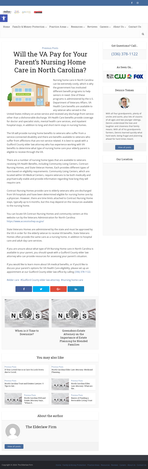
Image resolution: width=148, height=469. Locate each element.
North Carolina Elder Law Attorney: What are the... (81, 386)
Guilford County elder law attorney (41, 280)
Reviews (92, 26)
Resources (77, 26)
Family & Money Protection (28, 26)
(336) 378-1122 (82, 271)
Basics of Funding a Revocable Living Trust (81, 399)
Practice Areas (57, 26)
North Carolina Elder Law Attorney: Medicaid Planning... (72, 370)
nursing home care (72, 280)
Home (6, 26)
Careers (104, 26)
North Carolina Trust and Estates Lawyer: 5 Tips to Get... (24, 384)
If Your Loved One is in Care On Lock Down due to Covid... (24, 370)
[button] (4, 18)
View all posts (14, 446)
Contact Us (134, 26)
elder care (13, 280)
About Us (118, 26)
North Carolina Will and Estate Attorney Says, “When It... (35, 400)
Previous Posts (50, 48)
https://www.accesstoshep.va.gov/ (25, 221)
